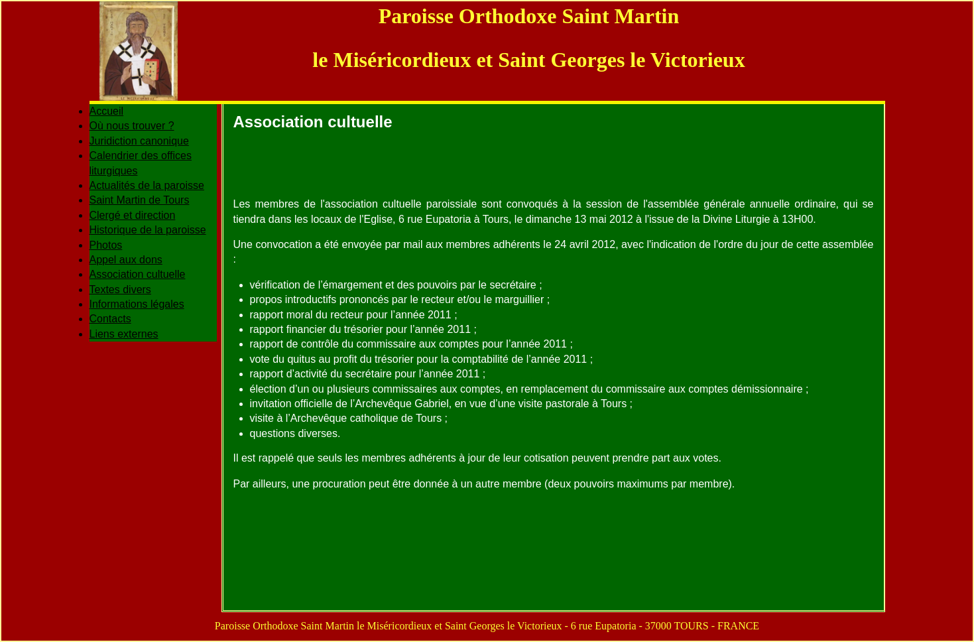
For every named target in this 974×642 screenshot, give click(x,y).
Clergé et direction (133, 215)
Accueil (107, 111)
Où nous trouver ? (132, 125)
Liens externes (124, 334)
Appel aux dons (126, 259)
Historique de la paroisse (148, 229)
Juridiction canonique (139, 141)
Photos (106, 245)
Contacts (110, 318)
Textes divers (120, 289)
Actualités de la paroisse (147, 185)
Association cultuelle (138, 274)
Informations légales (137, 304)
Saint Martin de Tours (140, 200)
